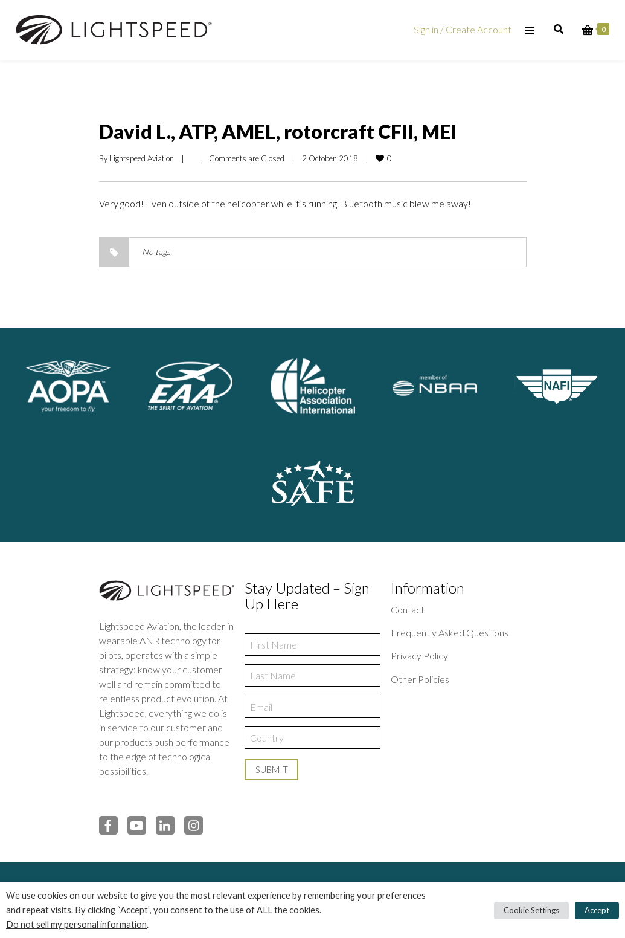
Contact (408, 609)
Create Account (478, 29)
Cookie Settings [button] (531, 910)
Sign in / (430, 29)
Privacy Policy (419, 655)
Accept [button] (597, 910)
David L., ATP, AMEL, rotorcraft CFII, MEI (278, 131)
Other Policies (420, 679)
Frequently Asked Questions (449, 632)
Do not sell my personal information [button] (76, 924)
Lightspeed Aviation (141, 158)
